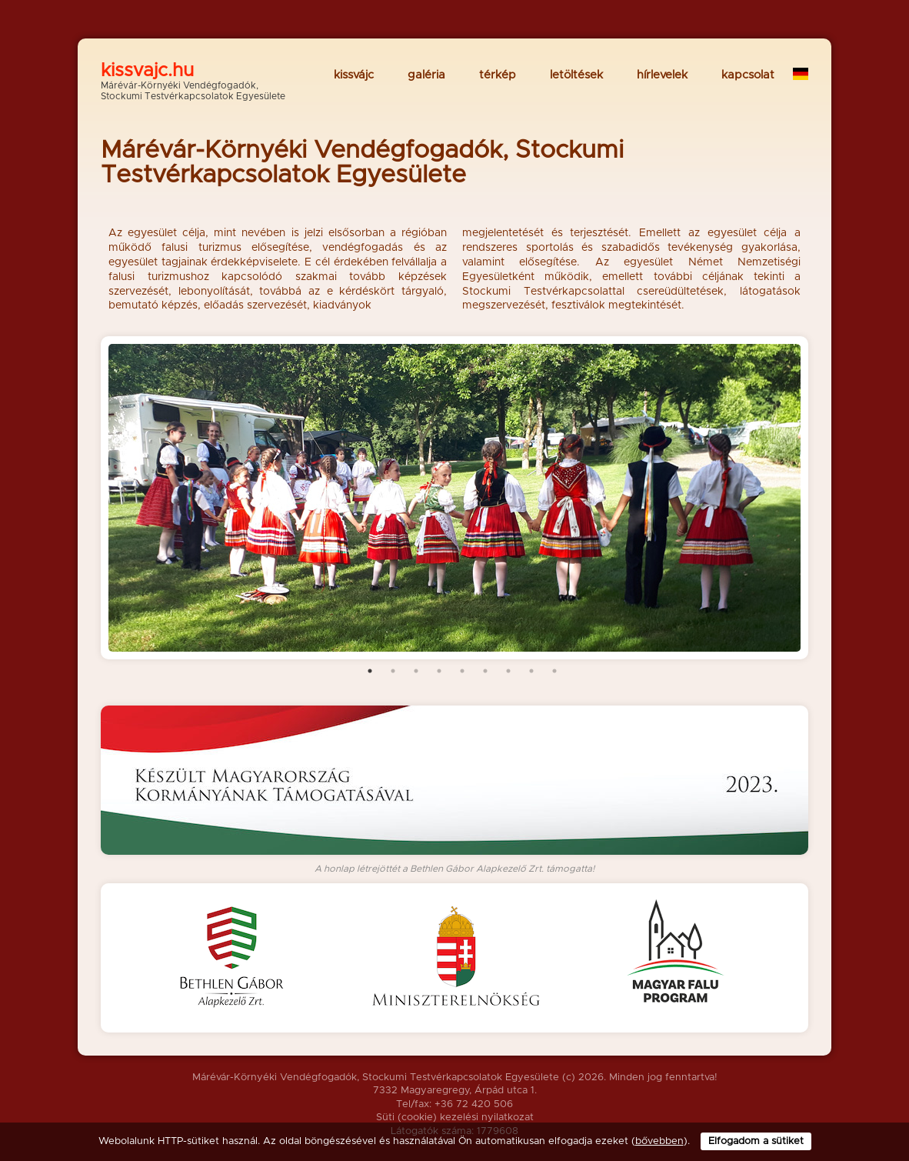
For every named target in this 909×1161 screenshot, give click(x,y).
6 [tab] (485, 671)
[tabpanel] (454, 498)
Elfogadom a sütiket (756, 1141)
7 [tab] (508, 671)
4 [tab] (439, 671)
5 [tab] (462, 671)
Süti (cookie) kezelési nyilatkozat (455, 1118)
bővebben (659, 1141)
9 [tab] (554, 671)
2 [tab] (393, 671)
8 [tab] (531, 671)
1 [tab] (370, 671)
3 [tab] (416, 671)
